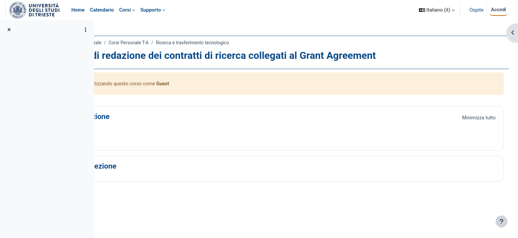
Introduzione (147, 116)
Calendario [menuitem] (102, 10)
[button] (437, 10)
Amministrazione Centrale (133, 42)
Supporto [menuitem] (150, 10)
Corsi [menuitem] (125, 10)
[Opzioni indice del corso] (86, 30)
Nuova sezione (150, 166)
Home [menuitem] (78, 10)
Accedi (498, 10)
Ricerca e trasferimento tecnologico (251, 42)
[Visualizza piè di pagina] (501, 221)
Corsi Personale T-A (187, 42)
